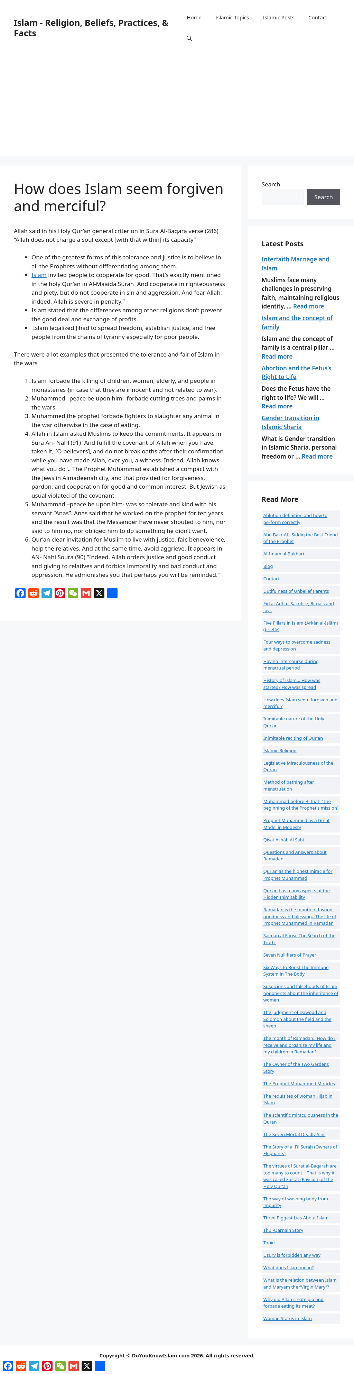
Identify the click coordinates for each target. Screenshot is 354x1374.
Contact (317, 17)
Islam (39, 275)
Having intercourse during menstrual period (291, 664)
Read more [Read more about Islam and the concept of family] (277, 356)
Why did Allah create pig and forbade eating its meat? (293, 1302)
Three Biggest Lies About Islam (296, 1218)
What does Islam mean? (288, 1267)
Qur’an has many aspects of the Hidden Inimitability (296, 894)
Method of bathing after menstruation (288, 785)
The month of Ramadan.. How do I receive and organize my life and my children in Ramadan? (299, 1045)
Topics (270, 1242)
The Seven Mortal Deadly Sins (294, 1134)
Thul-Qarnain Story (283, 1230)
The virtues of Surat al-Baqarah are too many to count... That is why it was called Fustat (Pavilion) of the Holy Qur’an (300, 1176)
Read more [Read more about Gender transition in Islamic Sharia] (317, 456)
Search (271, 184)
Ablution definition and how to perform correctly (295, 518)
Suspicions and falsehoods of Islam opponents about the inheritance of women (300, 993)
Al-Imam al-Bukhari (283, 554)
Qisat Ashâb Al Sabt (284, 840)
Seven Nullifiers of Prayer (289, 955)
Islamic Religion (280, 750)
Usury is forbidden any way (291, 1255)
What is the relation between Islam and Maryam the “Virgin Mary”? (300, 1283)
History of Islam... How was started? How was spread (291, 683)
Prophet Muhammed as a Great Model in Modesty (296, 823)
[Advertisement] (177, 107)
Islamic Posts (279, 17)
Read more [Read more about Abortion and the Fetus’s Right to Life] (277, 406)
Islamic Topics (232, 17)
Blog (268, 566)
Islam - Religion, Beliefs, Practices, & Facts (91, 28)
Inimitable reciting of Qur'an (293, 738)
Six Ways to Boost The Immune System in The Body (296, 970)
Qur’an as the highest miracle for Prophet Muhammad (298, 874)
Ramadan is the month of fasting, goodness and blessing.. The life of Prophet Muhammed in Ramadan (299, 916)
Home (194, 17)
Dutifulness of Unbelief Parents (296, 591)
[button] (189, 38)
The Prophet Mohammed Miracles (299, 1083)
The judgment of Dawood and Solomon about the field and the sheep (297, 1019)
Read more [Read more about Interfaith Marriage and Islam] (308, 306)
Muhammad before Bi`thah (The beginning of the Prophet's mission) (300, 804)
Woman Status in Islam (287, 1318)
